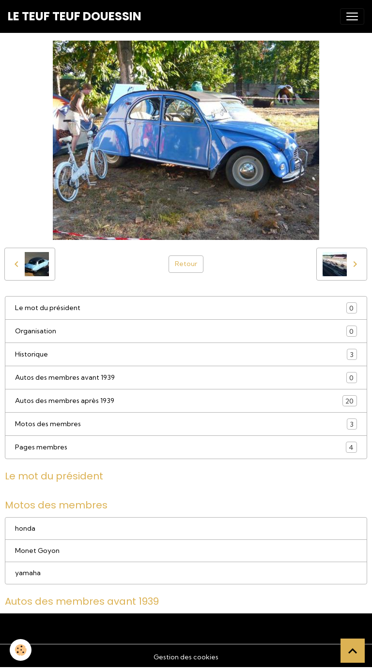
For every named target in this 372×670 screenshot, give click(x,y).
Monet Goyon (37, 550)
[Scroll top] (353, 651)
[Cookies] (20, 650)
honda (25, 528)
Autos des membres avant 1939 (186, 377)
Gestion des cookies (186, 657)
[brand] (74, 16)
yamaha (28, 572)
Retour (186, 263)
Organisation (186, 331)
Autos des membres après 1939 (186, 400)
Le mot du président (186, 307)
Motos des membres (186, 424)
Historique (186, 354)
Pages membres (186, 447)
